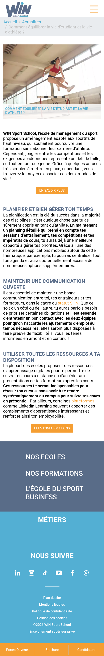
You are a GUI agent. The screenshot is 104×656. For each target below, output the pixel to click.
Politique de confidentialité (52, 611)
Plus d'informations (52, 428)
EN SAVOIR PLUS (52, 190)
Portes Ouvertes (17, 650)
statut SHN (68, 303)
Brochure (52, 650)
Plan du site (52, 598)
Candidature (86, 650)
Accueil (10, 21)
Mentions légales (52, 605)
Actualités (31, 21)
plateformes (82, 400)
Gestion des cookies (52, 618)
